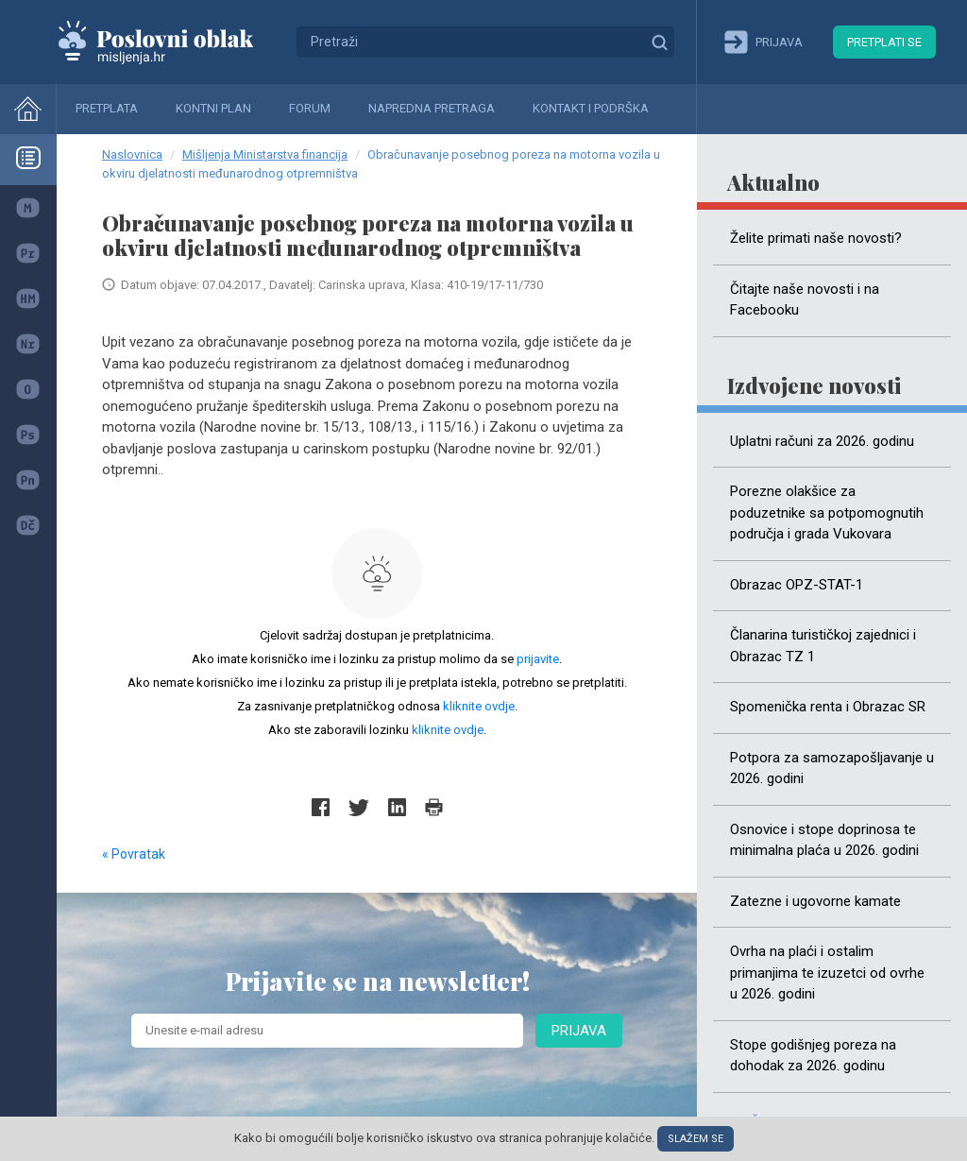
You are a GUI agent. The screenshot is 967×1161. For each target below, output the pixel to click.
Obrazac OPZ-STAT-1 (796, 584)
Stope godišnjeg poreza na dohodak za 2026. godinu (813, 1055)
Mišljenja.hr (170, 41)
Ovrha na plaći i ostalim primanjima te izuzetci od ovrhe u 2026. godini (827, 972)
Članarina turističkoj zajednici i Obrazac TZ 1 (823, 645)
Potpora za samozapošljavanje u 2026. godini (832, 768)
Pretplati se (884, 42)
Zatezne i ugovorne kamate (815, 901)
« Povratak (133, 854)
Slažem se (695, 1139)
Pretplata (107, 108)
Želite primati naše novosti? (816, 238)
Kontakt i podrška (591, 108)
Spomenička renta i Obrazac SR (827, 706)
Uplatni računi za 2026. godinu (822, 441)
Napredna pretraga (431, 108)
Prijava (578, 1030)
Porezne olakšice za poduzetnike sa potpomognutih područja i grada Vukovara (827, 512)
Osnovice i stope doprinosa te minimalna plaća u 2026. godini (824, 840)
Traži (659, 41)
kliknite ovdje (479, 706)
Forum (310, 108)
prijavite (538, 659)
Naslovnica (132, 154)
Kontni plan (213, 108)
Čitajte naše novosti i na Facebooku (804, 300)
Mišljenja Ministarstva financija (265, 154)
